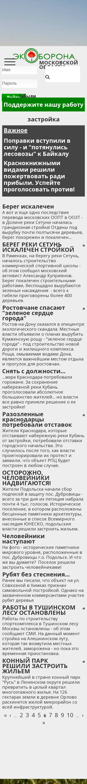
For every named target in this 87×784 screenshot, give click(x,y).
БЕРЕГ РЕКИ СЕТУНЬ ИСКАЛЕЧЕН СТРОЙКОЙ (38, 247)
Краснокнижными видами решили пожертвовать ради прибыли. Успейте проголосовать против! (39, 176)
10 (70, 715)
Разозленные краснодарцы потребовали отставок (37, 419)
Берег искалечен (28, 206)
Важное (15, 130)
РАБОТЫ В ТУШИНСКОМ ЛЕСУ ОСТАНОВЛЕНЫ (38, 610)
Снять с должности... (33, 371)
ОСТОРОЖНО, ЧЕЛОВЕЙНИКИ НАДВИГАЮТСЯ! (26, 477)
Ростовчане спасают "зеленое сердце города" (33, 312)
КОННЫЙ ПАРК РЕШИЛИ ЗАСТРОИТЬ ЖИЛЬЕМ (35, 665)
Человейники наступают (23, 538)
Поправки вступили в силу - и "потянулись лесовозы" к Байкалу (37, 147)
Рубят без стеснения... (36, 574)
